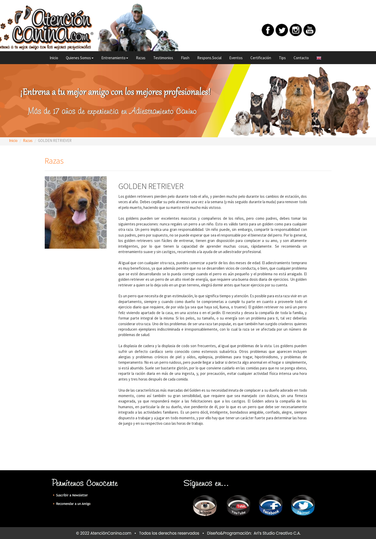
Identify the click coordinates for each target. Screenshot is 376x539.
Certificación (260, 57)
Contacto (301, 57)
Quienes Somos (80, 57)
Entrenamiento (114, 57)
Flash (185, 57)
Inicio (54, 57)
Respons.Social (209, 57)
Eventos (236, 57)
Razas (140, 57)
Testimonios (163, 57)
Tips (282, 57)
